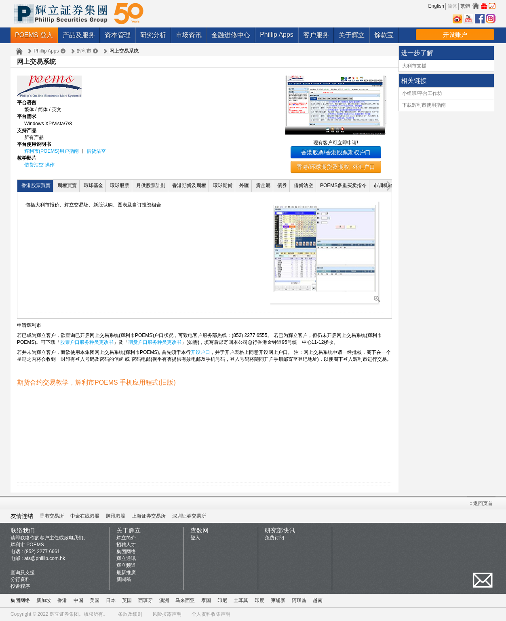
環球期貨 (222, 185)
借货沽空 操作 (39, 165)
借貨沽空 (303, 185)
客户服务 (316, 35)
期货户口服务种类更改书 (154, 342)
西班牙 (145, 600)
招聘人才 (126, 544)
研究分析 (153, 35)
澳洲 (164, 600)
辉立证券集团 (64, 614)
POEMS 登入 (34, 35)
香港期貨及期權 (189, 185)
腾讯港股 (115, 516)
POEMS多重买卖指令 (343, 185)
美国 (94, 600)
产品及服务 (79, 35)
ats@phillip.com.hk (44, 558)
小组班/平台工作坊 (422, 93)
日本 (111, 600)
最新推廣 (126, 572)
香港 (62, 600)
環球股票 (119, 185)
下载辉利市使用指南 (424, 105)
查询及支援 (23, 572)
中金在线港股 (84, 516)
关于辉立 (352, 35)
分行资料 (20, 579)
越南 (318, 600)
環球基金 (93, 185)
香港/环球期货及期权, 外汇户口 (336, 167)
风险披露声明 (166, 614)
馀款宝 (384, 35)
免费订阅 (274, 538)
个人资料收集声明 (211, 614)
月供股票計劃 (150, 185)
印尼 (222, 600)
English (436, 6)
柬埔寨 (278, 600)
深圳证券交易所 (189, 516)
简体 (452, 6)
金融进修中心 (230, 35)
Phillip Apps (276, 34)
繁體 (465, 6)
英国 (127, 600)
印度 (259, 600)
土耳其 (241, 600)
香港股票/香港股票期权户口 (336, 152)
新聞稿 (123, 579)
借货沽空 (96, 151)
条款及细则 (130, 614)
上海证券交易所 (149, 516)
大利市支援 (414, 66)
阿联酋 (299, 600)
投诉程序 (20, 586)
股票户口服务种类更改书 (87, 342)
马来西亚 (185, 600)
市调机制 (383, 185)
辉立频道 (126, 565)
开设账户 (455, 34)
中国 (78, 600)
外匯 (244, 185)
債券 (282, 185)
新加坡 (43, 600)
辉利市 (84, 51)
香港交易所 (52, 516)
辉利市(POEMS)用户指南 (51, 151)
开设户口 (200, 352)
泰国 (206, 600)
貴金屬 (263, 185)
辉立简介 (126, 538)
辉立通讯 (126, 558)
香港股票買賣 (36, 185)
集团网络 (126, 551)
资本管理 (118, 35)
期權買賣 (67, 185)
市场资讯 (189, 35)
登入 (195, 538)
